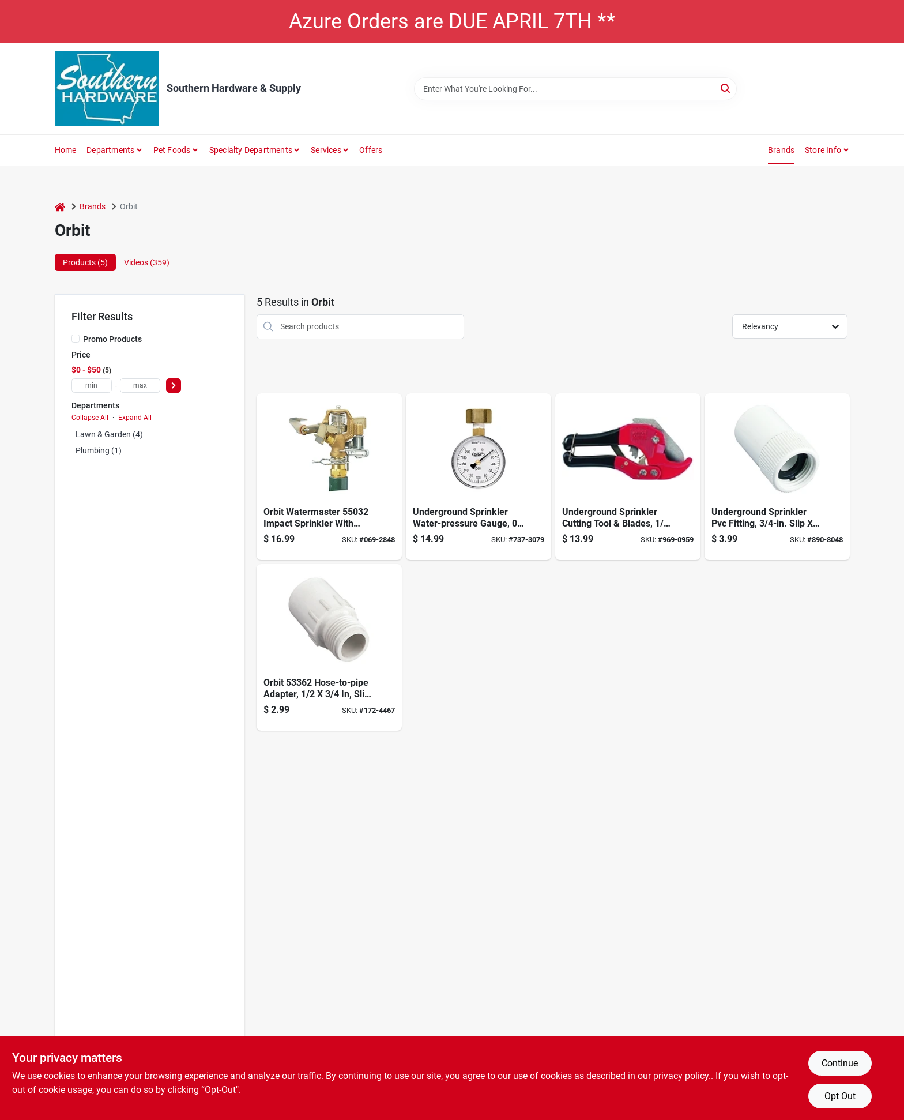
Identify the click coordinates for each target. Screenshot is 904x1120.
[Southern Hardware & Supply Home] (107, 88)
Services (326, 150)
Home (66, 150)
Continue (840, 1063)
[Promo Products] (75, 339)
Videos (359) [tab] (147, 262)
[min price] (91, 385)
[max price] (140, 385)
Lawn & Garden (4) (109, 434)
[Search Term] (575, 88)
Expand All (135, 418)
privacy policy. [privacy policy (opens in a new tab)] (682, 1075)
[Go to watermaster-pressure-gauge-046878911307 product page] (478, 476)
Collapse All (89, 418)
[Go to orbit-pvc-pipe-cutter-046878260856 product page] (627, 476)
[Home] (60, 207)
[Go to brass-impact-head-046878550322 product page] (329, 476)
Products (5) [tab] (85, 262)
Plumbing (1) (99, 450)
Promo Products (112, 339)
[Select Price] (173, 385)
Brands (781, 150)
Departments (110, 150)
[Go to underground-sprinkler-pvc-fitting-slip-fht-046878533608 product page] (777, 476)
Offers (370, 150)
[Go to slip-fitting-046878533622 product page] (329, 647)
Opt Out (840, 1096)
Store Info (823, 150)
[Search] (726, 87)
